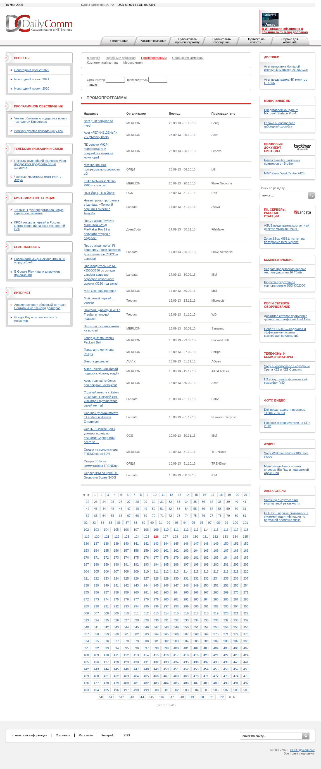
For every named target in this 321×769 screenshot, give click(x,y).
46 (120, 508)
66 (120, 515)
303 (226, 606)
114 (205, 529)
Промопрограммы (107, 97)
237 (245, 578)
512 (121, 697)
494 (96, 690)
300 (195, 606)
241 (116, 585)
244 (146, 585)
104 (106, 529)
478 (106, 683)
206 (106, 571)
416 (165, 655)
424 (245, 655)
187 (86, 564)
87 (127, 522)
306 (86, 613)
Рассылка (86, 735)
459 (86, 676)
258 (116, 592)
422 (226, 655)
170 (86, 557)
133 (225, 536)
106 (126, 529)
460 (96, 676)
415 (156, 655)
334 (195, 620)
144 (165, 543)
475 (245, 676)
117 (235, 529)
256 (96, 592)
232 (195, 578)
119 (86, 536)
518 (181, 697)
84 (102, 522)
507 (226, 690)
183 (215, 557)
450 (165, 669)
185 (235, 557)
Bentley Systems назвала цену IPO (38, 131)
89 (143, 522)
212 (165, 571)
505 (205, 690)
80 (236, 515)
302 (215, 606)
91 (160, 522)
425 (86, 662)
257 (106, 592)
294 (136, 606)
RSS (126, 735)
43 (96, 508)
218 (226, 571)
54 (186, 508)
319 (215, 613)
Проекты (21, 58)
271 (245, 592)
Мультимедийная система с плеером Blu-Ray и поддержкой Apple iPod (286, 470)
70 (153, 515)
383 (176, 641)
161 (165, 550)
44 (104, 508)
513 (131, 697)
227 (146, 578)
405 (226, 648)
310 (126, 613)
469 (186, 676)
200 (215, 564)
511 (111, 697)
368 (195, 634)
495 (106, 690)
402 (195, 648)
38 (220, 501)
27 (128, 501)
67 (128, 515)
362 (136, 634)
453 (195, 669)
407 (245, 648)
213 (176, 571)
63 (96, 515)
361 (126, 634)
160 (156, 550)
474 (235, 676)
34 (186, 501)
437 (205, 662)
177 (156, 557)
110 (165, 529)
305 (245, 606)
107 (136, 529)
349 (176, 627)
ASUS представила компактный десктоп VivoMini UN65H (286, 227)
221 (86, 578)
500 (156, 690)
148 (205, 543)
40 (236, 501)
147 (195, 543)
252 (226, 585)
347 (156, 627)
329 (146, 620)
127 (165, 536)
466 (156, 676)
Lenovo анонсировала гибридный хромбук (279, 124)
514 (141, 697)
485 (176, 683)
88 (135, 522)
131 (205, 536)
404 (215, 648)
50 (153, 508)
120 (96, 536)
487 (195, 683)
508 (235, 690)
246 (165, 585)
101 (245, 522)
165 (205, 550)
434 (176, 662)
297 (165, 606)
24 (104, 501)
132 (215, 536)
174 (126, 557)
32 (170, 501)
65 (112, 515)
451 (176, 669)
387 (215, 641)
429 (126, 662)
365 (165, 634)
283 (195, 599)
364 (156, 634)
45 (112, 508)
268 (215, 592)
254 (245, 585)
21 (246, 494)
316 (186, 613)
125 (146, 536)
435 (186, 662)
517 (171, 697)
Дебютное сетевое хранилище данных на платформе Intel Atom (287, 317)
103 (96, 529)
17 (212, 494)
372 (235, 634)
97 (209, 522)
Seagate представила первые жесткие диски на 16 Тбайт (285, 270)
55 (195, 508)
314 (165, 613)
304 (235, 606)
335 (205, 620)
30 (153, 501)
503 (186, 690)
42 (87, 508)
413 (136, 655)
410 (106, 655)
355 (235, 627)
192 (136, 564)
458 (245, 669)
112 (186, 529)
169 (245, 550)
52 (170, 508)
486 (186, 683)
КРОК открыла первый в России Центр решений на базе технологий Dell (39, 226)
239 (96, 585)
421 (215, 655)
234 (215, 578)
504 (195, 690)
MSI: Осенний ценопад (100, 290)
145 (176, 543)
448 (146, 669)
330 (156, 620)
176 (146, 557)
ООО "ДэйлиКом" (302, 750)
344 (126, 627)
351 (195, 627)
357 (86, 634)
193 (146, 564)
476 (86, 683)
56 (203, 508)
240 (106, 585)
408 (86, 655)
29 (145, 501)
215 (195, 571)
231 (186, 578)
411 (116, 655)
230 (176, 578)
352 (205, 627)
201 (226, 564)
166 (215, 550)
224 (116, 578)
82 (85, 522)
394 (116, 648)
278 (146, 599)
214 (186, 571)
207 (116, 571)
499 (146, 690)
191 (126, 564)
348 (165, 627)
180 (186, 557)
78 (220, 515)
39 (228, 501)
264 (176, 592)
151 (235, 543)
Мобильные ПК (277, 100)
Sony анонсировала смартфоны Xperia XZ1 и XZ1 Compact (287, 367)
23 (96, 501)
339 (245, 620)
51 (162, 508)
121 (106, 536)
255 (86, 592)
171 (96, 557)
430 (136, 662)
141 (136, 543)
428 (116, 662)
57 (211, 508)
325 (106, 620)
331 (165, 620)
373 (245, 634)
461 (106, 676)
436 (195, 662)
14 (187, 494)
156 (116, 550)
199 (205, 564)
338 (235, 620)
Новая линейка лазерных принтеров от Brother (282, 161)
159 (146, 550)
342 (106, 627)
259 (126, 592)
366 (176, 634)
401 (186, 648)
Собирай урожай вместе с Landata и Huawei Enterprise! (101, 417)
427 (106, 662)
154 (96, 550)
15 (196, 494)
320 (226, 613)
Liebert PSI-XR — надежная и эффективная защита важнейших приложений (285, 332)
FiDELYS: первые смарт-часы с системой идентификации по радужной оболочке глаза (286, 516)
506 (215, 690)
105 (116, 529)
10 (154, 494)
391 (86, 648)
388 (226, 641)
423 (235, 655)
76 (203, 515)
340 (86, 627)
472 (215, 676)
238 (86, 585)
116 (226, 529)
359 (106, 634)
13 (179, 494)
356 (245, 627)
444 (106, 669)
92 (168, 522)
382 (165, 641)
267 (205, 592)
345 (136, 627)
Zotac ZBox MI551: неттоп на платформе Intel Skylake (284, 240)
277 (136, 599)
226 (136, 578)
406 (235, 648)
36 (203, 501)
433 (165, 662)
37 (211, 501)
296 (156, 606)
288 (245, 599)
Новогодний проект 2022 (31, 70)
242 (126, 585)
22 (87, 501)
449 (156, 669)
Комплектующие (279, 259)
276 (126, 599)
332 (176, 620)
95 (193, 522)
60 (236, 508)
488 (205, 683)
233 (205, 578)
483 (156, 683)
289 (86, 606)
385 (195, 641)
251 (215, 585)
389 (235, 641)
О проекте (63, 735)
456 (226, 669)
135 (245, 536)
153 (86, 550)
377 (116, 641)
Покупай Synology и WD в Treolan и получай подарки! (102, 314)
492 (245, 683)
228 (156, 578)
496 (116, 690)
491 (235, 683)
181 (195, 557)
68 (137, 515)
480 (126, 683)
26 (120, 501)
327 (126, 620)
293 (126, 606)
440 (235, 662)
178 (165, 557)
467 (165, 676)
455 (215, 669)
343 (116, 627)
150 (226, 543)
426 (96, 662)
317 (195, 613)
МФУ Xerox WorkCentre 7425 (284, 173)
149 (215, 543)
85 (110, 522)
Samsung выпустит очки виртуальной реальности (281, 501)
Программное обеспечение (38, 106)
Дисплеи (271, 57)
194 (156, 564)
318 (205, 613)
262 (156, 592)
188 (96, 564)
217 (215, 571)
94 (185, 522)
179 (176, 557)
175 (136, 557)
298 (176, 606)
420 (205, 655)
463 (126, 676)
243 (136, 585)
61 (244, 508)
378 (126, 641)
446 (126, 669)
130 (195, 536)
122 (116, 536)
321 (235, 613)
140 (126, 543)
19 (229, 494)
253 (235, 585)
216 (205, 571)
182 (205, 557)
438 (215, 662)
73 (178, 515)
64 (104, 515)
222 (96, 578)
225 (126, 578)
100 (235, 522)
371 (226, 634)
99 (226, 522)
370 (215, 634)
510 (101, 697)
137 (96, 543)
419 (195, 655)
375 (96, 641)
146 (186, 543)
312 (146, 613)
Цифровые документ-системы (273, 148)
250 (205, 585)
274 (106, 599)
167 (226, 550)
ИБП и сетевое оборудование (277, 305)
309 (116, 613)
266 (195, 592)
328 (136, 620)
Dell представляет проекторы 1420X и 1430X (285, 411)
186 (245, 557)
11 (163, 494)
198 (195, 564)
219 (235, 571)
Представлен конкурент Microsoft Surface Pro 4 (281, 111)
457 (235, 669)
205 (96, 571)
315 (176, 613)
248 (186, 585)
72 (170, 515)
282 (186, 599)
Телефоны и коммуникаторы (278, 355)
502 (176, 690)
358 (96, 634)
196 (176, 564)
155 (106, 550)
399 (165, 648)
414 (146, 655)
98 (218, 522)
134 (235, 536)
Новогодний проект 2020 (31, 88)
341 (96, 627)
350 (186, 627)
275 (116, 599)
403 (205, 648)
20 (237, 494)
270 (235, 592)
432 (156, 662)
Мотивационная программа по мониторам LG (102, 169)
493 (86, 690)
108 (146, 529)
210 (146, 571)
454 (205, 669)
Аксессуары (275, 490)
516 (161, 697)
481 (136, 683)
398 (156, 648)
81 (244, 515)
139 (116, 543)
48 (137, 508)
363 (146, 634)
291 (106, 606)
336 (215, 620)
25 (112, 501)
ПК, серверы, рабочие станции (275, 213)
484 (165, 683)
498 (136, 690)
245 (156, 585)
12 (171, 494)
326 (116, 620)
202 (235, 564)
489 (215, 683)
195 (165, 564)
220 (245, 571)
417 (176, 655)
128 (175, 536)
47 (128, 508)
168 (235, 550)
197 (186, 564)
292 (116, 606)
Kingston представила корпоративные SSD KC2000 (284, 283)
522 (221, 697)
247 (176, 585)
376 (106, 641)
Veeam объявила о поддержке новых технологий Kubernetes (40, 120)
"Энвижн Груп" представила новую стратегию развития (38, 211)
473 (226, 676)
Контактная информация (29, 735)
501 (165, 690)
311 (136, 613)
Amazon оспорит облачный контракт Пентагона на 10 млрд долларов (40, 306)
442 (86, 669)
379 (136, 641)
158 (136, 550)
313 (156, 613)
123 (126, 536)
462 (116, 676)
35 (195, 501)
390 (245, 641)
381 (156, 641)
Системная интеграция (34, 198)
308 (106, 613)
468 (176, 676)
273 (96, 599)
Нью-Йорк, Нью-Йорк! (99, 192)
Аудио (269, 444)
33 (178, 501)
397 (146, 648)
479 (116, 683)
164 (195, 550)
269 (226, 592)
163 (186, 550)
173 (116, 557)
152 (245, 543)
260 (136, 592)
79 (228, 515)
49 (145, 508)
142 (146, 543)
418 (186, 655)
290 (96, 606)
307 (96, 613)
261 (146, 592)
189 (106, 564)
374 (86, 641)
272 (86, 599)
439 (226, 662)
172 (106, 557)
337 (226, 620)
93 (177, 522)
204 (86, 571)
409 (96, 655)
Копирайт (108, 735)
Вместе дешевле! (96, 361)
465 (146, 676)
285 (215, 599)
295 (146, 606)
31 (162, 501)
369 (205, 634)
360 (116, 634)
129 (185, 536)
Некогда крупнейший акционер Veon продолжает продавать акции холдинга (40, 164)
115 (215, 529)
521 (211, 697)
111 (176, 529)
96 (201, 522)
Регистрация (119, 40)
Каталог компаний (153, 40)
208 (126, 571)
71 (162, 515)
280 (165, 599)
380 (146, 641)
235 (226, 578)
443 (96, 669)
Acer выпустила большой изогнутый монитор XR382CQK (286, 68)
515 (151, 697)
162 (176, 550)
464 (136, 676)
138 (106, 543)
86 (119, 522)
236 (235, 578)
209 (136, 571)
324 (96, 620)
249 (195, 585)
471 (205, 676)
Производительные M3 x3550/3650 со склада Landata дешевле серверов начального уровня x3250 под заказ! (101, 274)
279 (156, 599)
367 (186, 634)
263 (165, 592)
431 (146, 662)
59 (228, 508)
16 (204, 494)
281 (176, 599)
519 (191, 697)
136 (86, 543)
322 (245, 613)
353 (215, 627)
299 (186, 606)
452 (186, 669)
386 (205, 641)
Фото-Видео (274, 400)
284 (205, 599)
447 (136, 669)
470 (195, 676)
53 (178, 508)
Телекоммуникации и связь (38, 148)
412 (126, 655)
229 (165, 578)
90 (152, 522)
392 (96, 648)
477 (96, 683)
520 (201, 697)
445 (116, 669)
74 (186, 515)
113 (195, 529)
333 (186, 620)
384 (186, 641)
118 (245, 529)
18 (221, 494)
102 (86, 529)
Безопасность (27, 247)
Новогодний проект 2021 (31, 79)
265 (186, 592)
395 (126, 648)
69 (145, 515)
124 (136, 536)
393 (106, 648)
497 (126, 690)
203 (245, 564)
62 (87, 515)
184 (226, 557)
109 (156, 529)
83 (94, 522)
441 (245, 662)
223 (106, 578)
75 (195, 515)
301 (205, 606)
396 (136, 648)
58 (220, 508)
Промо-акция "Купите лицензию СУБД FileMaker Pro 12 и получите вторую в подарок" (99, 229)
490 (226, 683)
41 (244, 501)
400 (176, 648)
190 (116, 564)
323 (86, 620)
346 (146, 627)
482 (146, 683)
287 (235, 599)
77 (211, 515)
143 (156, 543)
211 (156, 571)
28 (137, 501)
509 (245, 690)
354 (226, 627)
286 (226, 599)
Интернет (22, 292)
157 (126, 550)
